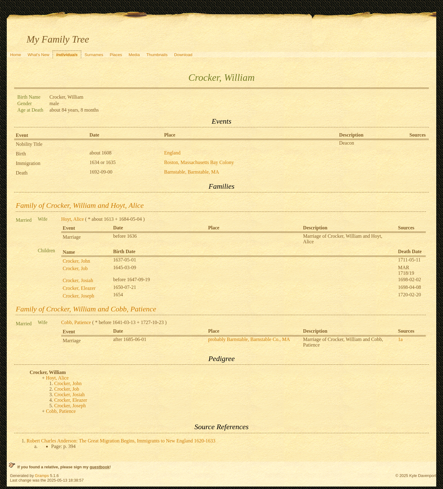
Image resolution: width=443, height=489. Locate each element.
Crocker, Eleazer (79, 288)
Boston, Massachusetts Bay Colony (199, 162)
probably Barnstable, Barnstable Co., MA (249, 339)
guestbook (100, 467)
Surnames (94, 54)
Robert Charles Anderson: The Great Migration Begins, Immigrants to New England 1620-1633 (120, 440)
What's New (39, 54)
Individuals (67, 54)
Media (134, 54)
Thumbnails (157, 54)
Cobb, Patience (76, 322)
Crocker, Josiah (78, 280)
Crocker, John (76, 261)
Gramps (42, 475)
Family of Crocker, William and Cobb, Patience (86, 309)
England (172, 152)
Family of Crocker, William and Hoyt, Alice (80, 205)
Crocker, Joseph (78, 295)
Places (116, 54)
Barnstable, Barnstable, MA (191, 172)
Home (15, 54)
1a (400, 339)
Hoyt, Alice (72, 219)
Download (183, 54)
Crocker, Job (75, 268)
